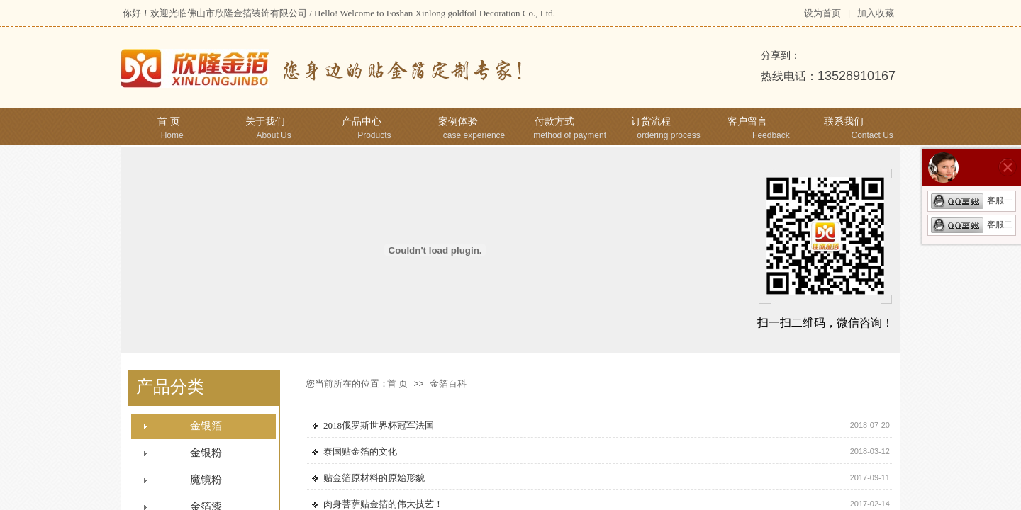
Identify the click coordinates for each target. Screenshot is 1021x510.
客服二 (971, 225)
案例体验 (458, 121)
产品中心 (361, 121)
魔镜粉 (206, 479)
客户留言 (747, 121)
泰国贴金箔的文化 (360, 451)
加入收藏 (875, 13)
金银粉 (206, 452)
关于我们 (265, 121)
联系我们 (844, 121)
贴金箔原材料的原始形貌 (374, 477)
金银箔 (206, 425)
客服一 (971, 200)
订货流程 (651, 121)
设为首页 (822, 13)
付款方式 (554, 121)
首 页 (168, 121)
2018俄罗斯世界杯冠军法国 (378, 425)
